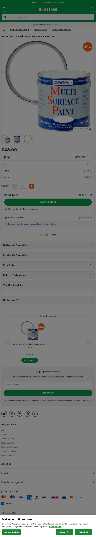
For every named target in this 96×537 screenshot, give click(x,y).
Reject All (83, 532)
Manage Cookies (11, 532)
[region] (48, 526)
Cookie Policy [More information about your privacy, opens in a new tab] (55, 527)
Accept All (64, 532)
